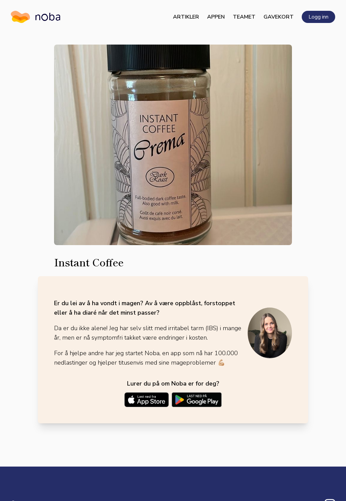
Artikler (186, 17)
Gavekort (279, 17)
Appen (216, 17)
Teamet (244, 17)
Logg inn (318, 17)
